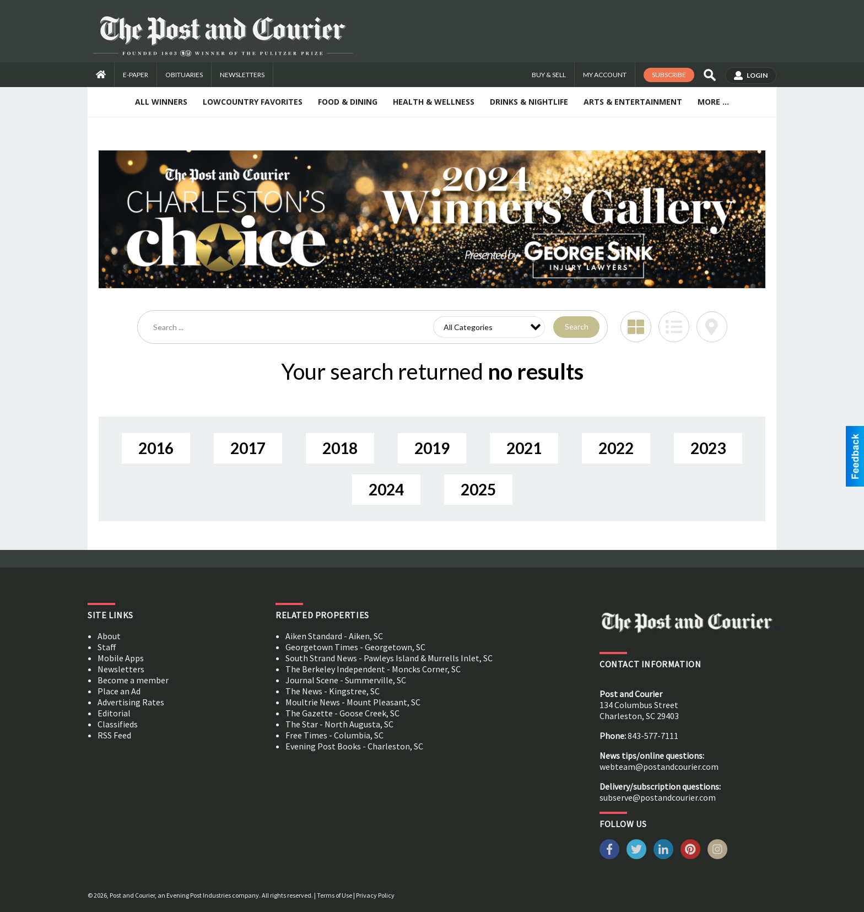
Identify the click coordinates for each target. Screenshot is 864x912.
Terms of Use (334, 895)
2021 (524, 448)
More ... (713, 101)
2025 (478, 489)
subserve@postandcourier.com (658, 797)
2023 (708, 448)
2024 (386, 489)
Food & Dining (347, 101)
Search (576, 326)
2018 (340, 448)
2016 (156, 448)
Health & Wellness (433, 101)
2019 (432, 448)
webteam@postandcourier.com (659, 766)
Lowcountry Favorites (253, 101)
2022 (616, 448)
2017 (248, 448)
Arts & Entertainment (633, 101)
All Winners (161, 101)
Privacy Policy (375, 895)
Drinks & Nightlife (529, 101)
